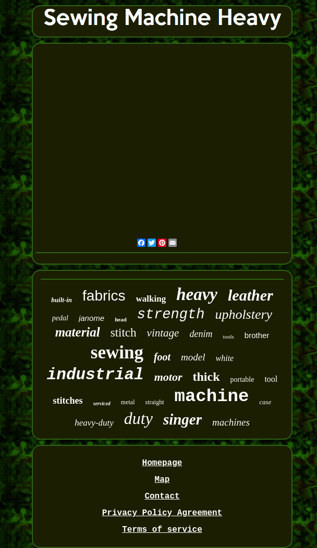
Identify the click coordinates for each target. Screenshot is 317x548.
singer (182, 419)
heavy (196, 294)
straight (154, 402)
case (265, 402)
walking (151, 299)
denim (200, 334)
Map (162, 479)
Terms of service (162, 529)
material (77, 332)
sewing (117, 352)
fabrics (103, 296)
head (121, 319)
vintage (163, 333)
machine (212, 396)
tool (270, 379)
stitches (68, 400)
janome (91, 318)
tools (228, 336)
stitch (124, 332)
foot (162, 357)
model (193, 357)
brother (257, 335)
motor (168, 376)
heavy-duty (94, 423)
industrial (95, 375)
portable (242, 379)
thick (206, 376)
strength (171, 314)
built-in (61, 300)
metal (128, 402)
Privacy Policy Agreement (162, 513)
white (225, 358)
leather (250, 295)
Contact (161, 496)
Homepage (162, 463)
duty (138, 418)
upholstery (243, 314)
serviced (102, 403)
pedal (60, 318)
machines (231, 422)
